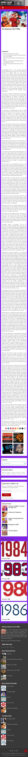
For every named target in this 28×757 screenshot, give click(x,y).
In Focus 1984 (6, 558)
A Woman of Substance (14, 512)
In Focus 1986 (6, 619)
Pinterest (4, 472)
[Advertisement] (14, 39)
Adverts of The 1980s (12, 664)
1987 (3, 407)
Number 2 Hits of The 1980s (13, 670)
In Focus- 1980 (6, 599)
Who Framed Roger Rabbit (13, 87)
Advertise (8, 474)
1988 (5, 390)
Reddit (8, 472)
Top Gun (12, 418)
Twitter (17, 472)
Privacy (19, 474)
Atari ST (9, 697)
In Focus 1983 (6, 579)
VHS (17, 421)
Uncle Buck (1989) (11, 718)
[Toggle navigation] (2, 7)
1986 (15, 70)
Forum (3, 474)
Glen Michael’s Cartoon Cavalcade (14, 659)
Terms (24, 474)
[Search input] (13, 463)
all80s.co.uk (6, 2)
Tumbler (13, 472)
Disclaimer (12, 647)
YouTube (23, 472)
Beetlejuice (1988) (13, 524)
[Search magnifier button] (24, 463)
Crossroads (9, 675)
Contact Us (14, 474)
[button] (6, 428)
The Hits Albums (13, 530)
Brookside (9, 653)
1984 (21, 224)
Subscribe (6, 494)
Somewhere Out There (15, 357)
